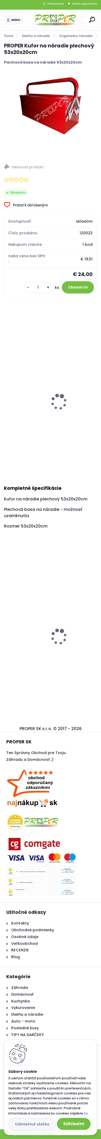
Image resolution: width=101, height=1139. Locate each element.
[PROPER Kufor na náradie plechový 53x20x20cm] (50, 107)
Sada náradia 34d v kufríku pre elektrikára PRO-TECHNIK (49, 417)
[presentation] (7, 395)
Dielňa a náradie (36, 35)
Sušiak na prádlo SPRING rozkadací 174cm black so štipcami (50, 644)
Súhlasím (73, 1124)
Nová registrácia (84, 4)
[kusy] (38, 287)
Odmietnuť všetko (32, 1124)
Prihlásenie (55, 4)
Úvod (8, 35)
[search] (92, 20)
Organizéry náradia (75, 35)
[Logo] (55, 20)
